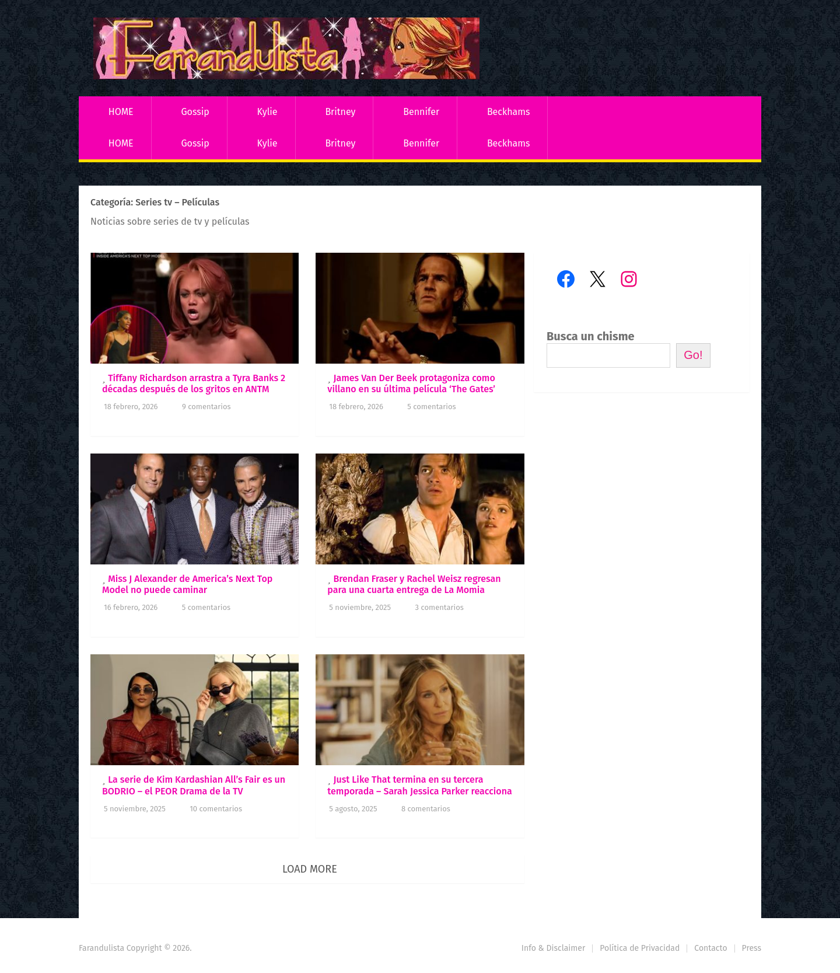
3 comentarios (439, 607)
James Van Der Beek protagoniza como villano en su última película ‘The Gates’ (411, 383)
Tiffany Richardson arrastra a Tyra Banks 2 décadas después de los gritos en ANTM (193, 383)
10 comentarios (216, 808)
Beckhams (508, 111)
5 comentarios (431, 406)
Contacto (710, 948)
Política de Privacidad (640, 948)
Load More (309, 869)
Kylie (267, 111)
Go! (693, 354)
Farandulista (101, 948)
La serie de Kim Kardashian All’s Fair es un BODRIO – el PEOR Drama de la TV (193, 785)
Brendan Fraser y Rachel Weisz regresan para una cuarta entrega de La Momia (414, 584)
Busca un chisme (591, 336)
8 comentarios (425, 808)
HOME (121, 111)
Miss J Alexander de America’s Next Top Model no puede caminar (187, 584)
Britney (340, 111)
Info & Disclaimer (554, 948)
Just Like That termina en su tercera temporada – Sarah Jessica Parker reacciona (419, 785)
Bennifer (421, 111)
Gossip (195, 111)
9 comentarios (206, 406)
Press (751, 948)
